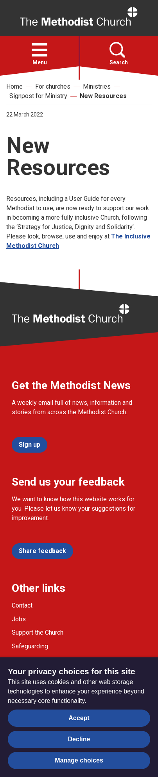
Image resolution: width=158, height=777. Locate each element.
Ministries (97, 86)
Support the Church (37, 632)
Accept (78, 718)
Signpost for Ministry (38, 96)
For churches (52, 86)
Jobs (19, 619)
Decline (79, 739)
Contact (22, 605)
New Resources (103, 96)
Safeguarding (30, 646)
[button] (39, 50)
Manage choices (79, 760)
